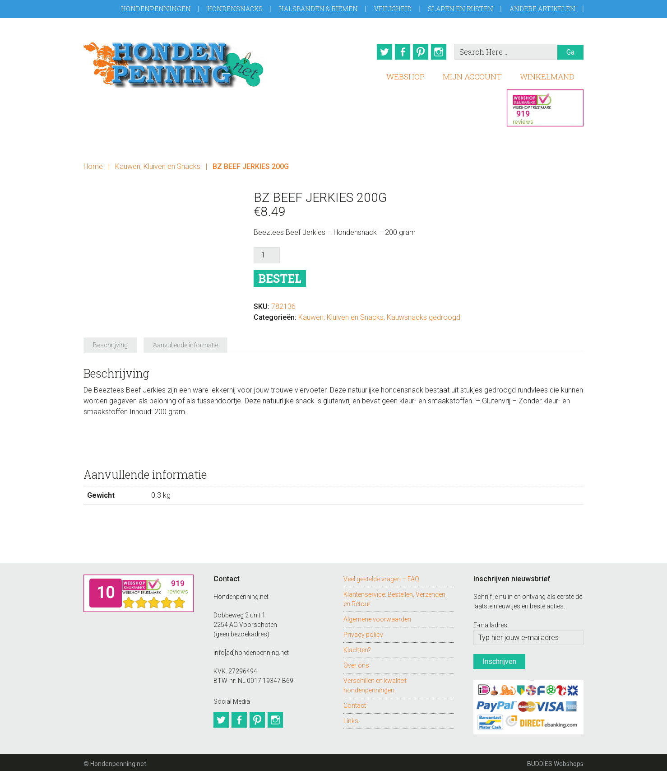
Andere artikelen (542, 9)
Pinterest (419, 52)
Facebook (399, 52)
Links (350, 717)
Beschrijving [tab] (110, 342)
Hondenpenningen (156, 9)
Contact (354, 702)
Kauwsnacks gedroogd (423, 314)
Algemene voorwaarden (377, 616)
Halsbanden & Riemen (318, 9)
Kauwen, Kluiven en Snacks (157, 163)
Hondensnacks (235, 9)
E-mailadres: (491, 622)
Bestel (279, 275)
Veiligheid (393, 9)
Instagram (440, 52)
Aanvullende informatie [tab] (185, 342)
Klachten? (357, 646)
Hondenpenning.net (173, 62)
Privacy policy (363, 631)
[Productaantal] (267, 252)
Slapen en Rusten (460, 9)
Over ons (356, 662)
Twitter (378, 52)
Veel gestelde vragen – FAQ (381, 575)
